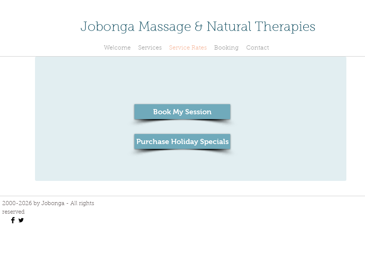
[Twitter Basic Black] (21, 220)
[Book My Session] (182, 111)
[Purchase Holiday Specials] (182, 141)
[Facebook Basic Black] (13, 220)
